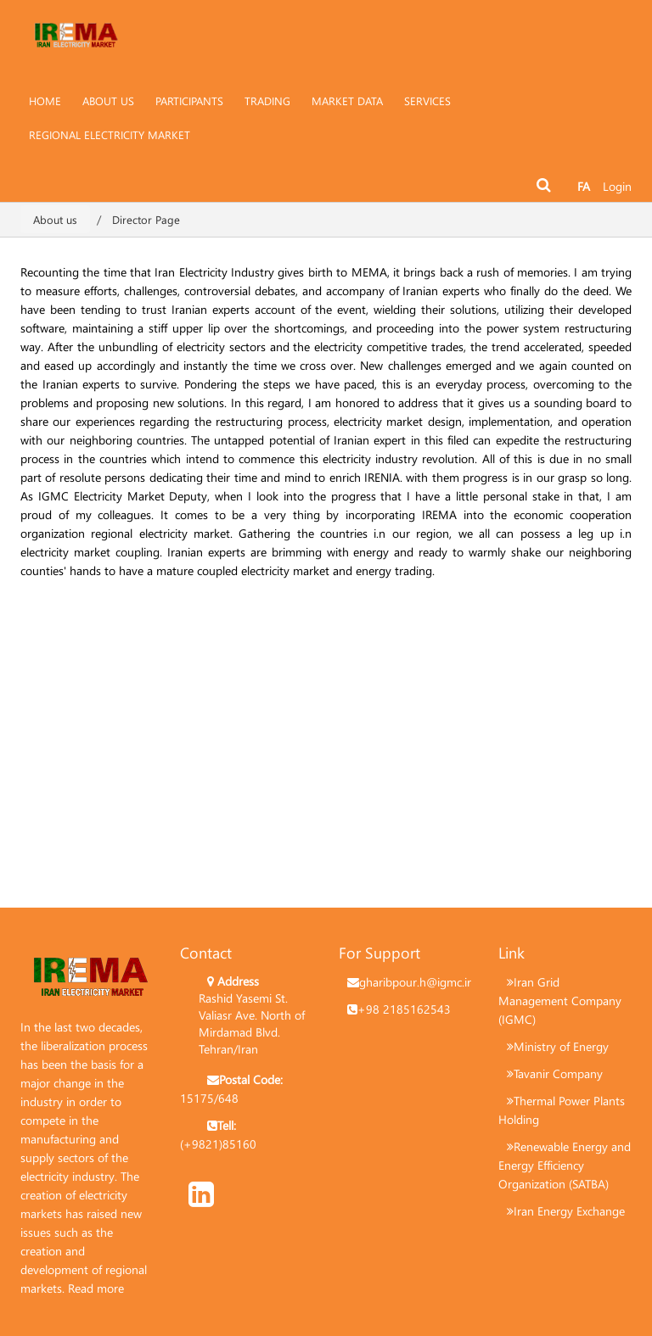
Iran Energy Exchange (569, 1211)
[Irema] (75, 30)
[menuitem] (108, 101)
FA (583, 186)
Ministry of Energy (561, 1046)
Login (617, 186)
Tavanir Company (558, 1073)
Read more (96, 1288)
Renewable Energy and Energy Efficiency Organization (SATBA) (564, 1165)
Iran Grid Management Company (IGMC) (559, 1000)
